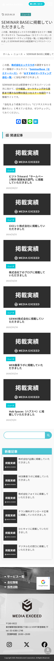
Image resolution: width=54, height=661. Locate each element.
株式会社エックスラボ (22, 65)
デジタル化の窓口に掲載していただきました (33, 547)
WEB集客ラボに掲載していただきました (33, 478)
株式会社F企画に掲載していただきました (34, 460)
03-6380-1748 (16, 630)
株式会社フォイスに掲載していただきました (33, 495)
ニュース (18, 54)
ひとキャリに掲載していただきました (33, 530)
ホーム (6, 54)
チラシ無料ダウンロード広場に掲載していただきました (33, 513)
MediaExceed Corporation (25, 658)
